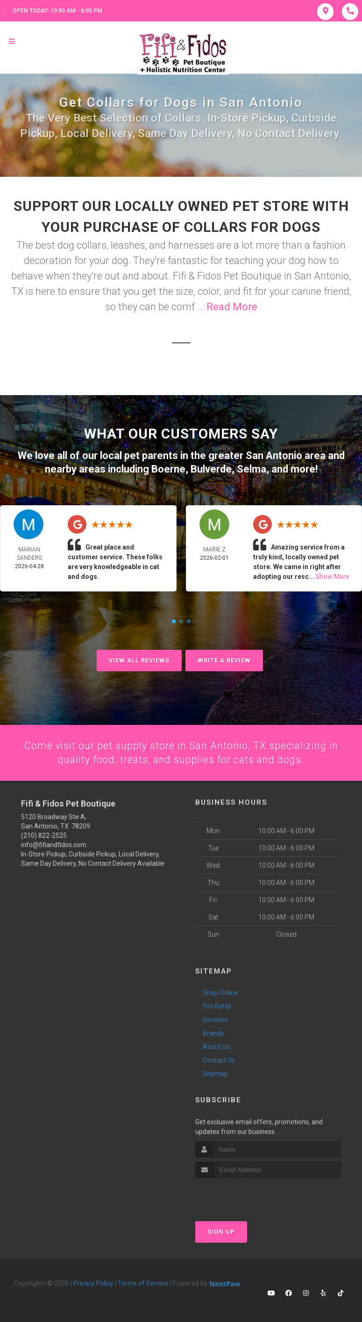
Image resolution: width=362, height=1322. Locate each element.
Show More (332, 575)
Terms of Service (143, 1283)
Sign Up (221, 1231)
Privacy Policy (93, 1283)
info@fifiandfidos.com (53, 845)
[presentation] (245, 1195)
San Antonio (274, 455)
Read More (231, 307)
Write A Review (224, 659)
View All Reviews (139, 659)
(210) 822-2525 (44, 835)
